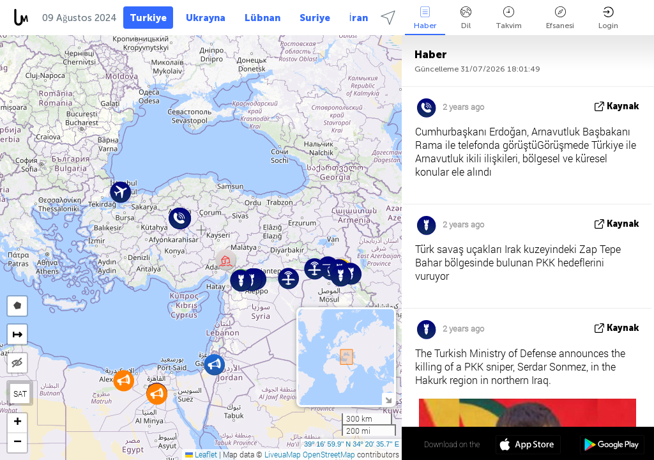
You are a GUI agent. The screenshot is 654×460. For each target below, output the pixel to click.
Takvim (509, 18)
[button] (214, 364)
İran (358, 18)
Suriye (315, 18)
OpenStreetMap (329, 454)
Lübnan (262, 18)
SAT (20, 393)
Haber (425, 18)
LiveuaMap (282, 454)
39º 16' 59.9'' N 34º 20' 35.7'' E (351, 444)
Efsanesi (560, 18)
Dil (465, 18)
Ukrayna (205, 18)
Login (608, 18)
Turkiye (148, 18)
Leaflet (201, 454)
